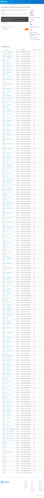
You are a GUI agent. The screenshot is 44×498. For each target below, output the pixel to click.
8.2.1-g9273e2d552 (8, 247)
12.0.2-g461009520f (8, 148)
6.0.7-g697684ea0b (8, 406)
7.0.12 (6, 353)
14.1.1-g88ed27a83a (8, 95)
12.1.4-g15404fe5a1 (8, 132)
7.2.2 (6, 318)
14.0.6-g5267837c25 (8, 100)
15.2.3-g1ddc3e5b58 (8, 70)
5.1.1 (5, 419)
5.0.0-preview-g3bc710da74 (9, 440)
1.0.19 (6, 461)
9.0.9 (6, 219)
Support (40, 484)
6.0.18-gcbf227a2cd (8, 380)
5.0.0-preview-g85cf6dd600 (9, 429)
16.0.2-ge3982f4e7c (8, 58)
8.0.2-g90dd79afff (8, 314)
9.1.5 (6, 215)
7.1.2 (6, 330)
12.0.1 (6, 150)
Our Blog (40, 485)
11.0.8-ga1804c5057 (8, 164)
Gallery (25, 487)
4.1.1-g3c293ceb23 (8, 452)
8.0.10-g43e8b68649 (8, 307)
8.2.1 (6, 245)
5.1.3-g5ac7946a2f (8, 415)
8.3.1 (6, 240)
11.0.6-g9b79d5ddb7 (8, 173)
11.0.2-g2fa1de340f (8, 189)
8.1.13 (6, 254)
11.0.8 (6, 162)
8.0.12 (6, 300)
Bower (32, 485)
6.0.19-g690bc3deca (8, 376)
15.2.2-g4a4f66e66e (8, 72)
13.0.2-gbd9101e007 (8, 120)
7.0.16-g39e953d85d (8, 346)
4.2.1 (6, 447)
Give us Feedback (41, 490)
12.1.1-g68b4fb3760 (8, 143)
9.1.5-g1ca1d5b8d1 (8, 217)
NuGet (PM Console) (3, 13)
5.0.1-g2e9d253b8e (8, 426)
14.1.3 (6, 86)
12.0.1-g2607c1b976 (8, 157)
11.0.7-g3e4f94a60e (8, 169)
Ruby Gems (32, 491)
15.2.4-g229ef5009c (8, 67)
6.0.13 (6, 387)
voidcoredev (6, 4)
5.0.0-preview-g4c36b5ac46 (9, 438)
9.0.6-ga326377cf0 (8, 233)
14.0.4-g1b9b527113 (8, 109)
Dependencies (4, 26)
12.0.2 (6, 146)
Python (32, 490)
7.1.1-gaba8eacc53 (8, 337)
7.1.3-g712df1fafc (7, 327)
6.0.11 (6, 396)
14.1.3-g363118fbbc (8, 88)
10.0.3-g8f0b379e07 (8, 201)
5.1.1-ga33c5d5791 (8, 422)
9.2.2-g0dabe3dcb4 (8, 208)
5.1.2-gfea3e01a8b (8, 417)
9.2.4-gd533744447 (8, 203)
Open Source (40, 487)
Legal (1, 495)
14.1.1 (6, 93)
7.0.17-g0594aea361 (8, 341)
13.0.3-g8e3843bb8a (8, 118)
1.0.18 (6, 463)
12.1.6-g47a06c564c (8, 125)
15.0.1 (6, 81)
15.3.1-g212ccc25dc (8, 63)
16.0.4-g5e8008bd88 (8, 54)
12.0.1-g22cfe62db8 (8, 159)
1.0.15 (6, 468)
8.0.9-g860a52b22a (8, 309)
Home (1, 4)
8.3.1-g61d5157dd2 (8, 242)
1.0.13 (6, 470)
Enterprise (26, 484)
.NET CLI (11, 13)
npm (31, 484)
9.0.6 (6, 231)
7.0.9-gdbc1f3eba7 (8, 362)
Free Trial (40, 486)
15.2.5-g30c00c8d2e (8, 65)
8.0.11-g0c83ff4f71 (8, 304)
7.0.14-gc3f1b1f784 (8, 348)
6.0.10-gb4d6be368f (8, 401)
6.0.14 (6, 383)
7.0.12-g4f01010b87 (8, 355)
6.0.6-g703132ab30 (8, 408)
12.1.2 (6, 136)
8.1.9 (6, 270)
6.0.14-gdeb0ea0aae (8, 385)
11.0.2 (6, 185)
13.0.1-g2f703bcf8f (8, 123)
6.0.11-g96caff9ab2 (8, 399)
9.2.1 (6, 210)
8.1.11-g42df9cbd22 (8, 263)
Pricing (25, 485)
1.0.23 (6, 456)
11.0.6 (6, 171)
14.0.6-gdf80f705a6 (8, 97)
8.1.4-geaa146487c (8, 288)
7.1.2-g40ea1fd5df (8, 332)
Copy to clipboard (4, 22)
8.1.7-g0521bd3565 (8, 279)
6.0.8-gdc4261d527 (8, 403)
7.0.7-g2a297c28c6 (8, 364)
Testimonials (26, 486)
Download (32, 37)
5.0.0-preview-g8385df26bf (9, 431)
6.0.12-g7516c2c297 (8, 394)
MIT (30, 22)
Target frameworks (10, 26)
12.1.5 (6, 127)
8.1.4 (6, 286)
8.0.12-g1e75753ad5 (8, 302)
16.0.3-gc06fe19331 (8, 56)
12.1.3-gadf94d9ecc (8, 134)
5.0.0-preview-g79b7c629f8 (9, 433)
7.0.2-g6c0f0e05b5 (8, 371)
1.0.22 (6, 459)
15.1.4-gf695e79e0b (8, 77)
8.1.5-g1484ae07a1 (8, 284)
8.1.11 (6, 261)
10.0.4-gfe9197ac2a (8, 196)
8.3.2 (6, 235)
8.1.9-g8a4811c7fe (8, 272)
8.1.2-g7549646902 (8, 293)
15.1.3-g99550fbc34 (8, 79)
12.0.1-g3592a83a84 (8, 155)
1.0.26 (6, 454)
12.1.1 (6, 141)
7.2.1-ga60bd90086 (8, 323)
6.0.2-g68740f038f (8, 410)
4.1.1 (5, 449)
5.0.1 (6, 424)
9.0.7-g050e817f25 (8, 228)
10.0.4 (6, 194)
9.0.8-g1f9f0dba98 (8, 226)
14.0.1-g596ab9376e (8, 113)
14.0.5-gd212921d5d (8, 104)
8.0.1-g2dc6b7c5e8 (8, 316)
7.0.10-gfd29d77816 (8, 360)
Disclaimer (4, 495)
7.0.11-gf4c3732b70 (8, 357)
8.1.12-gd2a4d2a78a (8, 258)
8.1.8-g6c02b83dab (8, 277)
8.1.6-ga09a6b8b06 (8, 281)
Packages (10, 4)
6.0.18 (6, 378)
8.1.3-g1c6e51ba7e (8, 291)
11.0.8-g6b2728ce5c (8, 166)
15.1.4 (6, 74)
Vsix (31, 486)
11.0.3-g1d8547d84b (8, 182)
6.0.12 (6, 392)
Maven (32, 487)
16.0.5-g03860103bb (8, 51)
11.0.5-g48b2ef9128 (8, 178)
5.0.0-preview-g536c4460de (10, 436)
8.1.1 (5, 295)
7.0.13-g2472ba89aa (8, 350)
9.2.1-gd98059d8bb (8, 212)
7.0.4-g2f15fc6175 (8, 369)
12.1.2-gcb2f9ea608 (8, 139)
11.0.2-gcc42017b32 (8, 187)
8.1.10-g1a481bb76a (8, 268)
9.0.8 (6, 224)
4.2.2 (6, 445)
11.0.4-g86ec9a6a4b (8, 180)
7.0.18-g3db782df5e (8, 339)
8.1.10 (6, 265)
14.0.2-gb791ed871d (8, 111)
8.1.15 (6, 249)
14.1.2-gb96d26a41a (8, 90)
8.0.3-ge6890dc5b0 (8, 311)
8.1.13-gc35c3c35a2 (8, 256)
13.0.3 (6, 116)
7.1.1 (5, 334)
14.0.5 (6, 102)
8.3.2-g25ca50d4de (8, 238)
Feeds (4, 4)
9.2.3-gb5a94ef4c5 (8, 205)
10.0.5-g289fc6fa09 (8, 192)
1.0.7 (6, 472)
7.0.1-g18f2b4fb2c (8, 373)
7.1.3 (6, 325)
